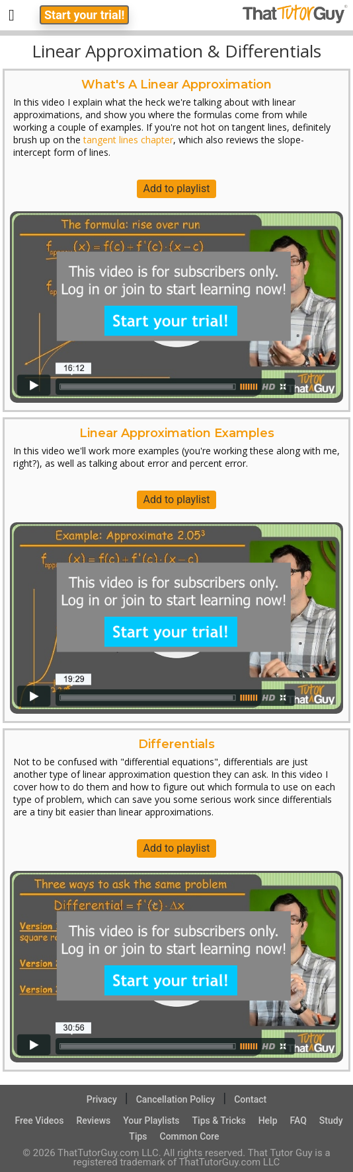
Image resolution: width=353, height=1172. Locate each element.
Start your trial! (84, 15)
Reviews (93, 1120)
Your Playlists (151, 1120)
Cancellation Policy (176, 1099)
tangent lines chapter (128, 139)
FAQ (298, 1120)
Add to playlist (176, 188)
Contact (250, 1099)
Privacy (102, 1099)
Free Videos (39, 1120)
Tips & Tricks (219, 1120)
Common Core (189, 1136)
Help (268, 1120)
